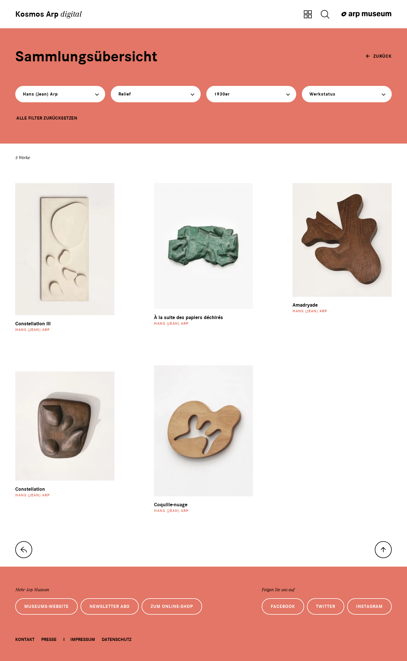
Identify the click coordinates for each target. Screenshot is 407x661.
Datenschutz (116, 639)
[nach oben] (383, 549)
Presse (49, 639)
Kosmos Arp (48, 14)
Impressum (82, 639)
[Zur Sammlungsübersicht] (307, 14)
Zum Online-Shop (172, 606)
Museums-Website (46, 606)
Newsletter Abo (110, 606)
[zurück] (379, 56)
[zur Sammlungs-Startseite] (23, 549)
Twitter (325, 606)
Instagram (369, 606)
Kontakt (24, 639)
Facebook (283, 606)
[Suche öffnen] (325, 14)
